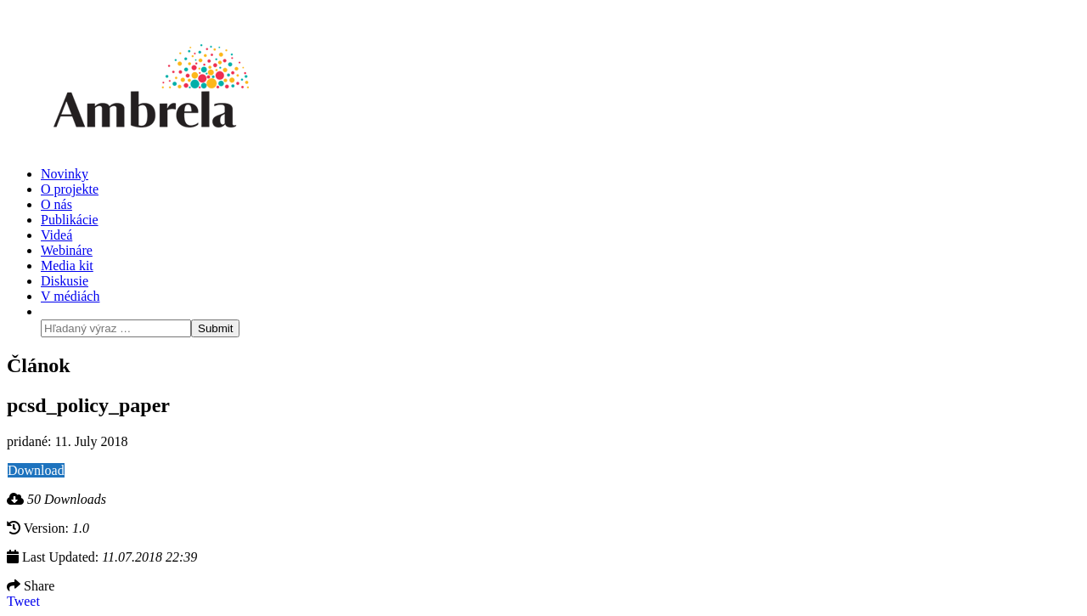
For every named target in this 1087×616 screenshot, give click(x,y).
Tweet (23, 601)
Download (36, 470)
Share (30, 586)
